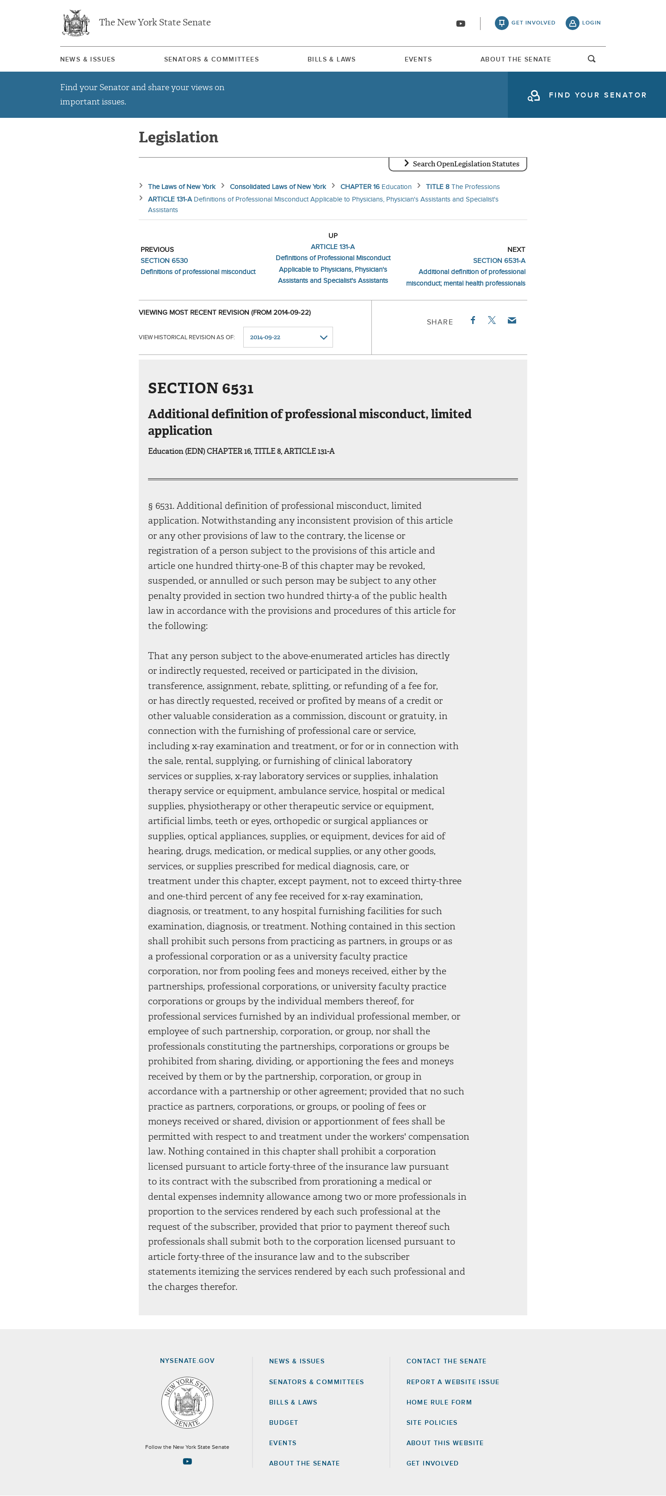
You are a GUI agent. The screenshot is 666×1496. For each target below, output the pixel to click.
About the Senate (304, 1463)
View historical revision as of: (187, 338)
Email (511, 320)
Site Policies (432, 1423)
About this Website (445, 1443)
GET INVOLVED (433, 1463)
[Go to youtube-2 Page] (187, 1461)
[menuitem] (88, 59)
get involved (534, 23)
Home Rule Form (440, 1402)
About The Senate (516, 59)
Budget (283, 1423)
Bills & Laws (332, 59)
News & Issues (88, 59)
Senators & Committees (211, 59)
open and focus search (592, 61)
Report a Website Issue (453, 1382)
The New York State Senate (155, 23)
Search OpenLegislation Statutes (466, 164)
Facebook (472, 320)
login (591, 23)
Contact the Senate (447, 1361)
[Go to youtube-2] (460, 23)
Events (418, 59)
